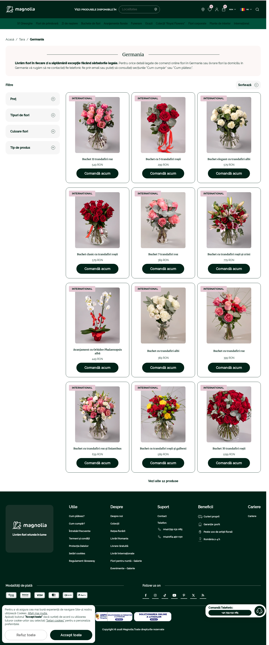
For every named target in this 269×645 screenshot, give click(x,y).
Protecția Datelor (79, 546)
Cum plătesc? (76, 516)
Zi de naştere (70, 23)
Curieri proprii (208, 516)
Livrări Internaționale (122, 553)
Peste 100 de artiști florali (215, 531)
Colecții (114, 523)
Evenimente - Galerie (122, 568)
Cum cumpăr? (77, 523)
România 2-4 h (209, 539)
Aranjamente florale (116, 23)
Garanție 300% (209, 524)
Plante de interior (220, 23)
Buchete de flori (90, 23)
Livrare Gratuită (119, 546)
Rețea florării (117, 531)
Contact (162, 516)
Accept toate (71, 635)
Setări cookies (77, 553)
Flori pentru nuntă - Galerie (126, 561)
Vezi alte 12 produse (163, 481)
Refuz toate (25, 635)
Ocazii (148, 23)
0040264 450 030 (170, 536)
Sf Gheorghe (25, 23)
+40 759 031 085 (230, 612)
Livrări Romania (119, 538)
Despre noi (116, 516)
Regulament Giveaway (82, 561)
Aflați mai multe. (38, 613)
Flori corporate (197, 23)
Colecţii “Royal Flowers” (170, 23)
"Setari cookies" (55, 620)
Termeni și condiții (79, 538)
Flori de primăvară (47, 23)
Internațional (241, 23)
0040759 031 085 (169, 529)
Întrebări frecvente (79, 531)
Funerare (136, 23)
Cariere (252, 516)
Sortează (248, 85)
